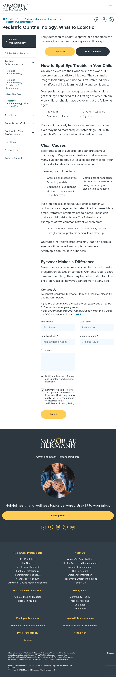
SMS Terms (51, 403)
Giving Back (79, 590)
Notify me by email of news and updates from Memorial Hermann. (59, 379)
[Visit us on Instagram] (72, 526)
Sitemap (110, 653)
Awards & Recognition (80, 567)
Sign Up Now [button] (58, 515)
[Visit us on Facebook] (51, 526)
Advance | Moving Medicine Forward (27, 582)
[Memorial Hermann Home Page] (15, 7)
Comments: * (47, 350)
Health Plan (80, 632)
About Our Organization (79, 559)
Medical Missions (80, 600)
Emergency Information (80, 575)
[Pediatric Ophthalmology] (19, 41)
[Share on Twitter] (111, 19)
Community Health (80, 597)
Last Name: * (86, 321)
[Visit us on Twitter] (65, 526)
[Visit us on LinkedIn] (44, 526)
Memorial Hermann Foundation (80, 625)
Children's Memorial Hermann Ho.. (43, 19)
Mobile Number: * (89, 336)
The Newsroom (80, 571)
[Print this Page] (96, 19)
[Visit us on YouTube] (58, 526)
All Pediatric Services (17, 53)
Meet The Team (14, 94)
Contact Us (60, 51)
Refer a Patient (93, 51)
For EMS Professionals (27, 571)
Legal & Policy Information (80, 618)
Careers (27, 640)
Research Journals (27, 600)
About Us (80, 552)
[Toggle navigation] (110, 6)
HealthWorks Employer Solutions (80, 578)
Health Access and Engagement (80, 563)
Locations (10, 142)
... (20, 19)
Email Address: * (49, 336)
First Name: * (47, 321)
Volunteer (80, 604)
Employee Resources (27, 618)
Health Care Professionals (27, 552)
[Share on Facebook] (104, 19)
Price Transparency (27, 632)
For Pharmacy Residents (27, 575)
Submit (53, 414)
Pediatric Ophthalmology (19, 21)
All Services (9, 19)
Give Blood (80, 608)
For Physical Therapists (28, 567)
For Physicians (27, 559)
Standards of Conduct (27, 578)
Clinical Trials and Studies (27, 597)
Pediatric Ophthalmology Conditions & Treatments (14, 84)
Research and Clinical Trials (28, 590)
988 (78, 314)
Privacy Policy (66, 403)
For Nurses (27, 563)
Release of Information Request (28, 625)
